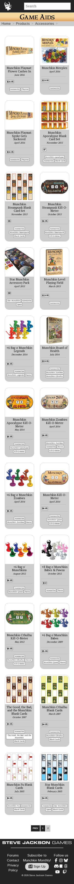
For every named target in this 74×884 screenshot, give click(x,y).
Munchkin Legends (15, 375)
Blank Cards (60, 161)
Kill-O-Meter (54, 236)
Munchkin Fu (14, 806)
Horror (60, 447)
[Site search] (47, 6)
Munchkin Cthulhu (54, 376)
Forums (13, 855)
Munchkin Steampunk (19, 232)
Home (6, 24)
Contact (13, 860)
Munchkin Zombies (54, 372)
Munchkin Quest (55, 520)
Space (19, 304)
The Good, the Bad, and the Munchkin (19, 736)
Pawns (28, 375)
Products (23, 24)
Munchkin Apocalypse (54, 157)
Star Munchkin (13, 300)
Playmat (25, 89)
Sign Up (36, 866)
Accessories (44, 24)
